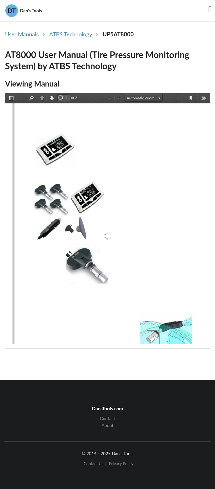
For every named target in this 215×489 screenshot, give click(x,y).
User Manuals (22, 34)
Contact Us (93, 464)
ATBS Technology (70, 34)
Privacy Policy (121, 464)
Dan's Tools (23, 10)
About (107, 425)
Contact (107, 418)
